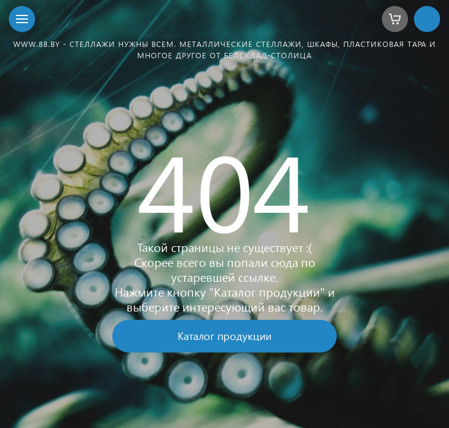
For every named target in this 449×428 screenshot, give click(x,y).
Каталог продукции (224, 335)
